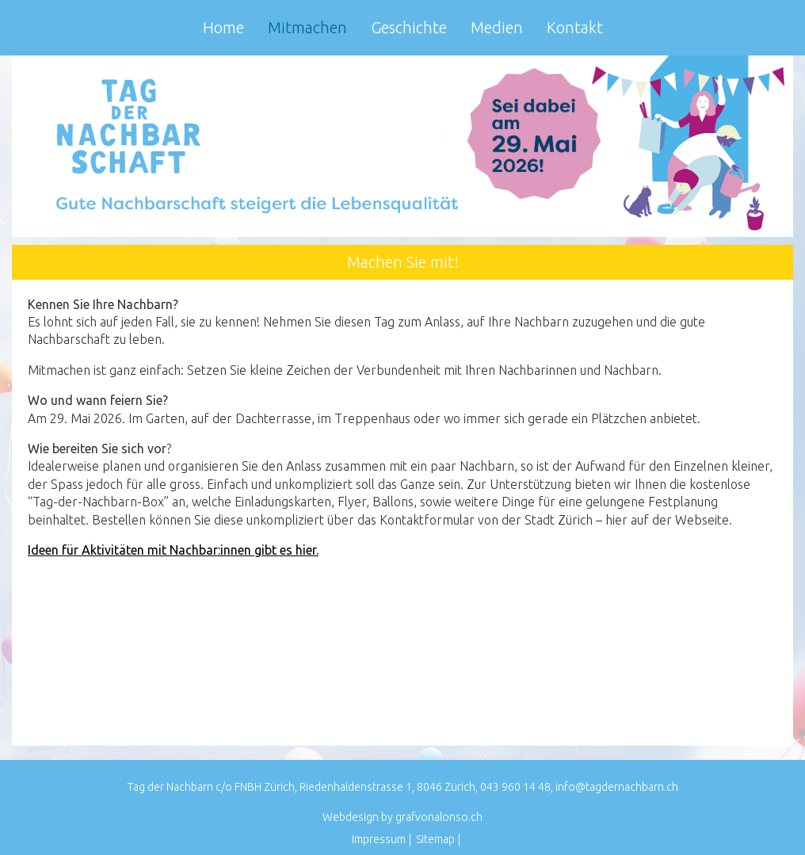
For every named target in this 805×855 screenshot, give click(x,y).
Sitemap (435, 839)
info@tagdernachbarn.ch (616, 787)
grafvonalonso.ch (439, 817)
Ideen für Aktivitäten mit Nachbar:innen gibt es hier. (173, 550)
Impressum (379, 839)
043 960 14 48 (515, 787)
